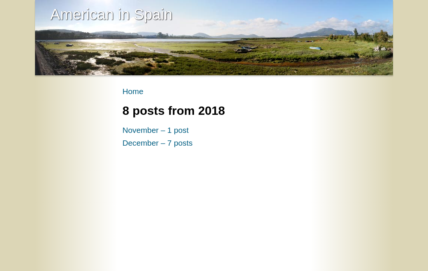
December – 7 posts (157, 143)
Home (132, 91)
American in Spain (111, 14)
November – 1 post (155, 130)
